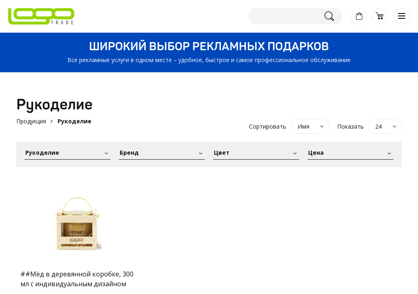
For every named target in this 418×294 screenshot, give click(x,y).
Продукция (31, 121)
